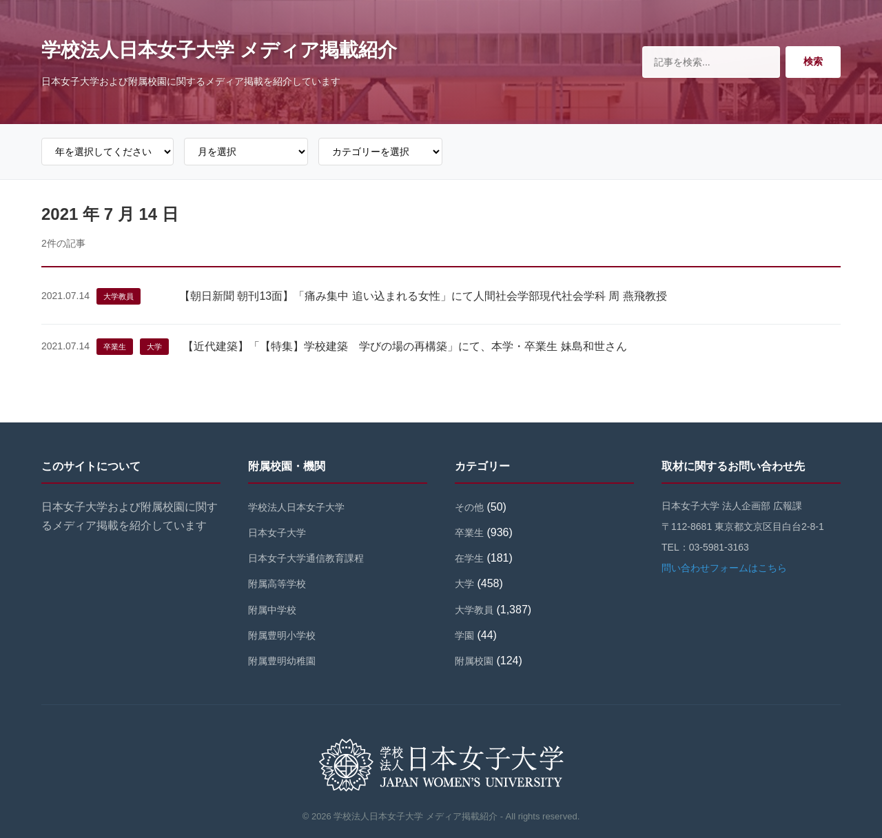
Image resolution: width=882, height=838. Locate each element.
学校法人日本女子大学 (296, 507)
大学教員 (118, 296)
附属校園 (474, 660)
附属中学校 (272, 609)
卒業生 (114, 347)
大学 (154, 347)
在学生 (469, 558)
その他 (469, 507)
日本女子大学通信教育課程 (306, 558)
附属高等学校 (277, 583)
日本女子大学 (277, 532)
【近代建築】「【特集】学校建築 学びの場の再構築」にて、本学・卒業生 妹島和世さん (404, 346)
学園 (464, 635)
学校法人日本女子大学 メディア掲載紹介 (219, 50)
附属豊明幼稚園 (282, 660)
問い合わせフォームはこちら (724, 567)
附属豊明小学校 (282, 635)
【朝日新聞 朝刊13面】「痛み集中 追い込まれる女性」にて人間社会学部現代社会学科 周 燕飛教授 (423, 296)
